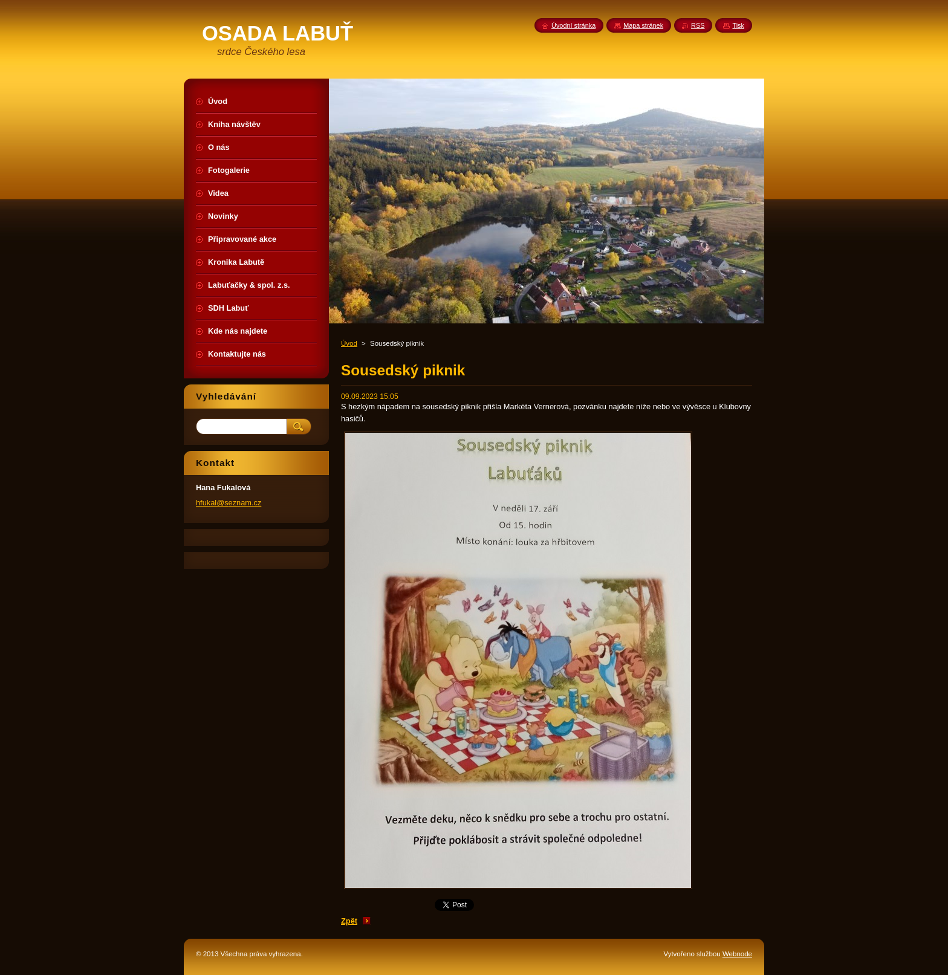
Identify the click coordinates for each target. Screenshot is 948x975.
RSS (697, 25)
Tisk (738, 25)
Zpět (349, 920)
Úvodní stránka (573, 25)
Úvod (349, 343)
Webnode (737, 953)
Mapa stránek (643, 25)
